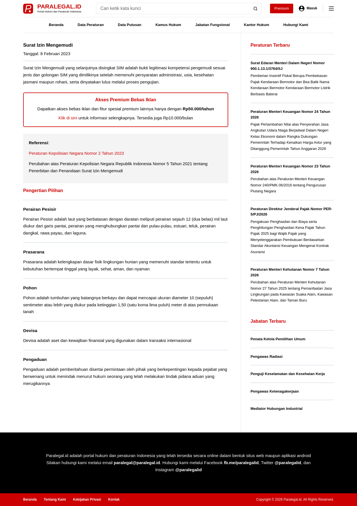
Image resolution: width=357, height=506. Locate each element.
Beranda (56, 25)
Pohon (30, 287)
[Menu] (331, 8)
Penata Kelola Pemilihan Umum (278, 339)
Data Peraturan (91, 25)
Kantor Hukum (256, 25)
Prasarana (33, 251)
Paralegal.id (59, 6)
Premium (281, 8)
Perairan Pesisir (39, 209)
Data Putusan (129, 25)
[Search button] (255, 8)
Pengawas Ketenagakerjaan (275, 391)
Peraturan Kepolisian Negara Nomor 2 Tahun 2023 (76, 153)
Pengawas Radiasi (266, 356)
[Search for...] (173, 8)
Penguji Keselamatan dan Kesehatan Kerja (288, 374)
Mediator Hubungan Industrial (276, 408)
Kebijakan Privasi (87, 499)
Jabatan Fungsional (212, 25)
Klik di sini (67, 117)
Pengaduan (35, 359)
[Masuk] (308, 8)
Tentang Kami (55, 499)
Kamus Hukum (168, 25)
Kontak (114, 499)
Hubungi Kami (295, 25)
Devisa (30, 330)
